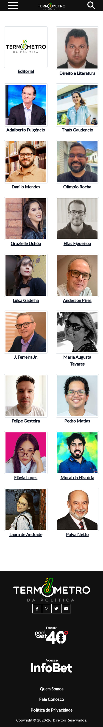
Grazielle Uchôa (26, 243)
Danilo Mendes (26, 186)
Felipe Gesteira (26, 420)
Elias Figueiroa (77, 243)
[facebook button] (37, 608)
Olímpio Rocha (77, 186)
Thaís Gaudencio (77, 129)
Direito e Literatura (77, 73)
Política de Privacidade (51, 709)
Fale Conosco (51, 699)
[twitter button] (56, 608)
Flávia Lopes (25, 477)
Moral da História (77, 477)
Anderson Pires (77, 300)
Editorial (26, 71)
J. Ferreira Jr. (25, 357)
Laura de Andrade (25, 534)
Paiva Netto (77, 534)
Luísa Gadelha (26, 300)
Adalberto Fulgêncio (25, 129)
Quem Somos (51, 688)
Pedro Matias (77, 420)
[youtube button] (66, 608)
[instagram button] (47, 608)
